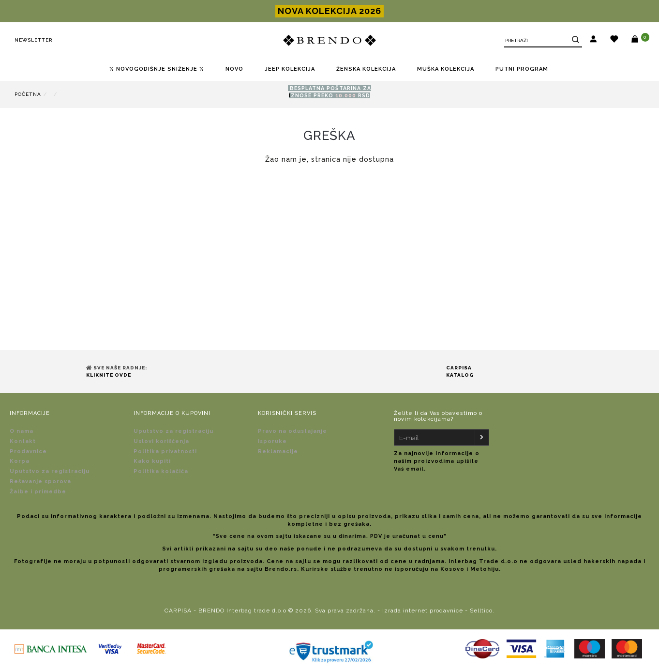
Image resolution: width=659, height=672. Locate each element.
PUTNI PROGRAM (521, 69)
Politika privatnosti (165, 451)
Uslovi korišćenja (161, 441)
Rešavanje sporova (40, 481)
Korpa (20, 461)
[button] (593, 40)
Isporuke (272, 441)
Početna (28, 94)
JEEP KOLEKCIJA (290, 69)
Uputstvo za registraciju (50, 471)
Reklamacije (278, 451)
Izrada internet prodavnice (422, 610)
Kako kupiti (152, 461)
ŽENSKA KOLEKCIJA (366, 69)
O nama (21, 431)
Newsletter (33, 40)
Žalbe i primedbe (38, 492)
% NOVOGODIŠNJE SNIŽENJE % (156, 69)
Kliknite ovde (108, 375)
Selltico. (482, 610)
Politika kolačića (161, 471)
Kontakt (23, 441)
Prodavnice (28, 451)
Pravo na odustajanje (292, 431)
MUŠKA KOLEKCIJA (445, 69)
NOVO (234, 69)
